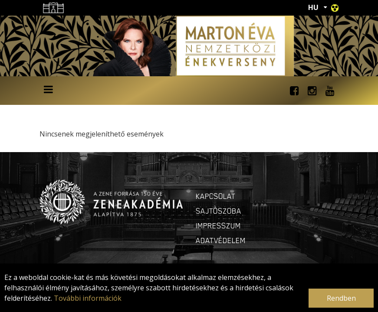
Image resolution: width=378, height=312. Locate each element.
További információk (88, 298)
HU (313, 7)
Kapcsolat (216, 196)
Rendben (341, 298)
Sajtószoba (218, 211)
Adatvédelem (221, 240)
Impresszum (218, 225)
